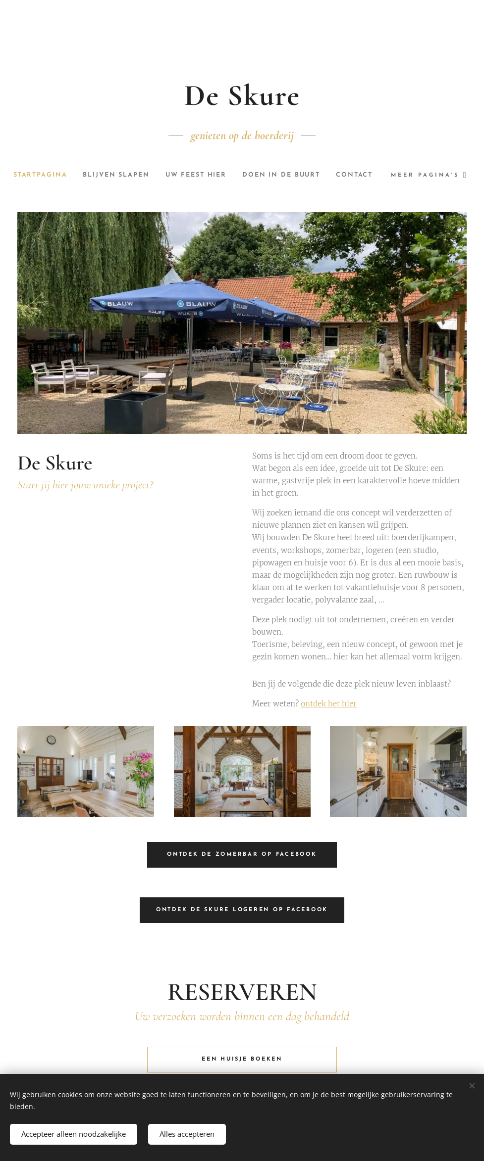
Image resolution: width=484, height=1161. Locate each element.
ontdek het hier (329, 704)
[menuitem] (58, 175)
